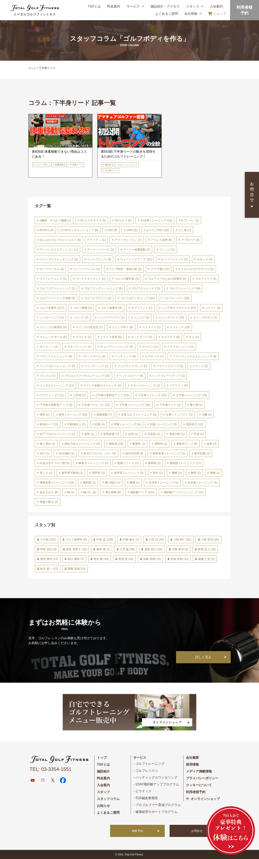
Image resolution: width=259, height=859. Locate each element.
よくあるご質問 (166, 13)
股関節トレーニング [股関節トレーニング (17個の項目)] (185, 463)
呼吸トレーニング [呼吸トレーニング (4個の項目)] (127, 424)
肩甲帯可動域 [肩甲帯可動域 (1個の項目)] (72, 472)
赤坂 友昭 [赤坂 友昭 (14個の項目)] (180, 559)
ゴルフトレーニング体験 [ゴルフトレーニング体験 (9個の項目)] (57, 298)
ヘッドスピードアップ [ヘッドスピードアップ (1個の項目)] (168, 375)
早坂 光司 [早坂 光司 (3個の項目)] (48, 549)
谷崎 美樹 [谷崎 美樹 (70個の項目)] (152, 559)
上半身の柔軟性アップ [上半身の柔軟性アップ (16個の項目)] (112, 395)
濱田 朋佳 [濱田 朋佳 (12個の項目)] (49, 559)
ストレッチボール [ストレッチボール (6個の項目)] (53, 337)
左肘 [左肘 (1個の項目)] (133, 434)
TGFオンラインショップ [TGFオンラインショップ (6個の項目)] (80, 230)
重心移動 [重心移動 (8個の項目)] (113, 492)
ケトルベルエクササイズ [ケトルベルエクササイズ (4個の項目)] (196, 269)
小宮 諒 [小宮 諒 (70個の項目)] (156, 539)
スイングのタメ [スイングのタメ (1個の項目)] (205, 317)
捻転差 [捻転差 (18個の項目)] (116, 443)
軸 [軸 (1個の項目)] (70, 492)
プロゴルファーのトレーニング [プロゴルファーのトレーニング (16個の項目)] (87, 375)
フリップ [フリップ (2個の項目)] (200, 366)
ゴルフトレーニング (127, 164)
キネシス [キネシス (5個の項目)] (204, 259)
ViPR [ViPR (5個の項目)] (131, 230)
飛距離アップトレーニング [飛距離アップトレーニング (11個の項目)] (184, 492)
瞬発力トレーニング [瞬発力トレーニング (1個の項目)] (93, 463)
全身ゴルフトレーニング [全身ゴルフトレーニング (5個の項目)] (138, 414)
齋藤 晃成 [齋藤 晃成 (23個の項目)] (77, 568)
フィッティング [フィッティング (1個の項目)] (96, 366)
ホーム (32, 68)
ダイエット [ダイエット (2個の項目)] (49, 346)
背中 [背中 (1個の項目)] (158, 472)
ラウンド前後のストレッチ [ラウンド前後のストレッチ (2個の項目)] (102, 385)
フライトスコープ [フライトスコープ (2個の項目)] (169, 366)
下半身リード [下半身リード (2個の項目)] (170, 404)
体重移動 (59, 164)
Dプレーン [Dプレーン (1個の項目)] (190, 220)
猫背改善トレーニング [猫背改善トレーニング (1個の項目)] (169, 453)
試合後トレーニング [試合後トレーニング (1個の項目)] (202, 482)
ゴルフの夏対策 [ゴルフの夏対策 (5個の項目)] (127, 278)
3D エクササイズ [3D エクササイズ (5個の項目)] (93, 220)
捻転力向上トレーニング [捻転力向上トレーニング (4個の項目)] (82, 443)
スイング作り (42, 164)
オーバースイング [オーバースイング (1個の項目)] (174, 259)
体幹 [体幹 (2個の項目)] (45, 414)
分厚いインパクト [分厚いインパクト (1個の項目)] (179, 414)
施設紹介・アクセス (165, 6)
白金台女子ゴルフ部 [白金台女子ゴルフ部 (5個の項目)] (54, 463)
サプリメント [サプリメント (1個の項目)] (141, 307)
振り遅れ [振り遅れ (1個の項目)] (47, 443)
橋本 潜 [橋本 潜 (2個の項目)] (103, 549)
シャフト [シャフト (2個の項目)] (212, 307)
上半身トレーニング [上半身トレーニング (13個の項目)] (191, 395)
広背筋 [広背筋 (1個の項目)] (153, 434)
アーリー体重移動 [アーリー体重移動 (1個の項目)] (136, 249)
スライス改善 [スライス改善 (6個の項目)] (111, 337)
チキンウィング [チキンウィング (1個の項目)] (79, 346)
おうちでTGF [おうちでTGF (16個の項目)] (157, 230)
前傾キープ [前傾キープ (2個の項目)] (49, 424)
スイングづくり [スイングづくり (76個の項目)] (171, 317)
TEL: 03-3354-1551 (50, 769)
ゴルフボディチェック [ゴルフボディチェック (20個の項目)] (137, 298)
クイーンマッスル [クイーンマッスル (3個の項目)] (86, 269)
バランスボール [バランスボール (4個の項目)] (93, 356)
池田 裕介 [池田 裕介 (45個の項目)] (153, 549)
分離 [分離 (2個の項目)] (207, 414)
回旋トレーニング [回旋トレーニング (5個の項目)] (163, 424)
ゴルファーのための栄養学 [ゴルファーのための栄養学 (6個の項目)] (167, 278)
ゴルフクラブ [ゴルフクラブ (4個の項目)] (206, 278)
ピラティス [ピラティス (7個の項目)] (154, 356)
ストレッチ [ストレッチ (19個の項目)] (180, 327)
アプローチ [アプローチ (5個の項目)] (190, 239)
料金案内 (113, 6)
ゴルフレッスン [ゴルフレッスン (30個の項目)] (176, 298)
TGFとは (94, 6)
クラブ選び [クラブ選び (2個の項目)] (160, 269)
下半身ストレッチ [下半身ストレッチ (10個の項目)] (95, 404)
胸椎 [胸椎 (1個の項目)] (177, 472)
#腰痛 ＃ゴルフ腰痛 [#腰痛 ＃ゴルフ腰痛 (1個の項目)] (55, 220)
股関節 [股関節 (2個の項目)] (154, 463)
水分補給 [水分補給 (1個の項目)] (66, 453)
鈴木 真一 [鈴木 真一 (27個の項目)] (49, 568)
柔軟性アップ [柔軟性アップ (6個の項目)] (186, 443)
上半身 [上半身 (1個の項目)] (79, 395)
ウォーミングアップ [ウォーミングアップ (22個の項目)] (136, 259)
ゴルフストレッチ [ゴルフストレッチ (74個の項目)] (146, 288)
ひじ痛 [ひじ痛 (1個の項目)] (184, 230)
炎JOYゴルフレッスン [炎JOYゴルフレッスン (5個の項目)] (99, 453)
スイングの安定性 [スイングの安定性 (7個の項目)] (89, 327)
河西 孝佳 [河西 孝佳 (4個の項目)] (180, 549)
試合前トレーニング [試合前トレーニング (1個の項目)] (163, 482)
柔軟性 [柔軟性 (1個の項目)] (160, 443)
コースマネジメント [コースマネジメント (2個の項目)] (90, 278)
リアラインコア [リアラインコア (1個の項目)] (52, 395)
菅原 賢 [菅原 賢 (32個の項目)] (126, 559)
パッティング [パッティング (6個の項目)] (125, 356)
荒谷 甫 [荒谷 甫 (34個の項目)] (101, 559)
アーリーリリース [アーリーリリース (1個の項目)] (100, 249)
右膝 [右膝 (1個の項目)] (100, 424)
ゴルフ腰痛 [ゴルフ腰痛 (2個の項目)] (82, 307)
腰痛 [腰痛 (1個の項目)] (215, 472)
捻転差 (108, 164)
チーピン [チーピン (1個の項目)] (150, 346)
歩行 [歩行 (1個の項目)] (45, 453)
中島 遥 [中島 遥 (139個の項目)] (104, 539)
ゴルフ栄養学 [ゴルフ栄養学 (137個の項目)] (52, 307)
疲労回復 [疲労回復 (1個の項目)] (202, 453)
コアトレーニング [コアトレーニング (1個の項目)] (53, 278)
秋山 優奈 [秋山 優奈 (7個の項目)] (76, 559)
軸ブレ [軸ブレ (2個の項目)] (89, 492)
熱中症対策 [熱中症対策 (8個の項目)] (134, 453)
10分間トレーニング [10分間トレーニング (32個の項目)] (156, 220)
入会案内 (216, 6)
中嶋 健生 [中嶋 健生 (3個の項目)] (131, 539)
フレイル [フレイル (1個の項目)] (47, 375)
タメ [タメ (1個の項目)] (194, 337)
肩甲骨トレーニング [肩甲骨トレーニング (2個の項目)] (129, 472)
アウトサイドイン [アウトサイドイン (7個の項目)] (128, 239)
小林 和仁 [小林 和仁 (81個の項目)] (182, 539)
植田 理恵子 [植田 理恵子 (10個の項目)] (76, 549)
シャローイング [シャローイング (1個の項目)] (52, 317)
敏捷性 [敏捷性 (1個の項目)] (138, 443)
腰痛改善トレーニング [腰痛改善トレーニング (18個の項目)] (57, 482)
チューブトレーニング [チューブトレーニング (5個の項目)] (116, 346)
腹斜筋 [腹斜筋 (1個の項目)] (89, 482)
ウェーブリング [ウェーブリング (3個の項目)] (99, 259)
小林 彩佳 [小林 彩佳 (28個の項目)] (210, 539)
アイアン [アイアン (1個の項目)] (97, 239)
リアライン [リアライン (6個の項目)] (178, 385)
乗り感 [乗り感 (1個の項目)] (196, 404)
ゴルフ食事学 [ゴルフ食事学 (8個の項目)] (111, 307)
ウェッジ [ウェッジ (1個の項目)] (167, 249)
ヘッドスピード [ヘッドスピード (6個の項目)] (131, 375)
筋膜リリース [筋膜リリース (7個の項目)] (128, 463)
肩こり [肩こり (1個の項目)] (46, 472)
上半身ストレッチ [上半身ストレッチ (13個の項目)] (152, 395)
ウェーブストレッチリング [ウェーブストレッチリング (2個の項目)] (59, 259)
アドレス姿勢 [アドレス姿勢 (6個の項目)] (161, 239)
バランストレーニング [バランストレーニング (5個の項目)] (56, 356)
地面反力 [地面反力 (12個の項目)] (194, 424)
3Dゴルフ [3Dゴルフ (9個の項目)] (123, 220)
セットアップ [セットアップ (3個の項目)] (141, 337)
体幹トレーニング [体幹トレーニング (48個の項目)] (73, 414)
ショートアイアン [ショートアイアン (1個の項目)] (111, 317)
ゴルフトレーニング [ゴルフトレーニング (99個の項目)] (185, 288)
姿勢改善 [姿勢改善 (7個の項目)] (111, 434)
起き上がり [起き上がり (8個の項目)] (49, 492)
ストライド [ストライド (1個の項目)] (151, 327)
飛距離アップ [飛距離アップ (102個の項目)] (142, 492)
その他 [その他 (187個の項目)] (48, 539)
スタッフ (194, 6)
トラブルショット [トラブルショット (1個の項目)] (180, 346)
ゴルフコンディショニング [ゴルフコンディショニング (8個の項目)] (103, 288)
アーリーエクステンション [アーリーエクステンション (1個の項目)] (59, 249)
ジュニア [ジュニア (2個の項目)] (141, 317)
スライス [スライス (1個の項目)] (83, 337)
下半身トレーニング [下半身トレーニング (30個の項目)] (134, 404)
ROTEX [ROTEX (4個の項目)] (47, 230)
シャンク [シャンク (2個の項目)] (80, 317)
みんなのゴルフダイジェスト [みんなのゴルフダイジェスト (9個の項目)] (60, 239)
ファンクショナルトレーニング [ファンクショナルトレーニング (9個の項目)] (195, 356)
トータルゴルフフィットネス (35, 14)
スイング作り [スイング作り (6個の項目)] (122, 327)
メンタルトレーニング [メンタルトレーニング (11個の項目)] (57, 385)
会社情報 (193, 14)
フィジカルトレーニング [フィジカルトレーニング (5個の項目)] (57, 366)
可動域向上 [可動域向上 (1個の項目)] (76, 424)
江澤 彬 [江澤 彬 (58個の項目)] (127, 549)
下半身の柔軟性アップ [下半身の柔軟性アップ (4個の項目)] (56, 404)
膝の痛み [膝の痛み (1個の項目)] (112, 482)
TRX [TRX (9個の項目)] (112, 230)
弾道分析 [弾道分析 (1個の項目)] (177, 434)
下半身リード (76, 164)
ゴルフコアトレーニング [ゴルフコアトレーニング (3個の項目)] (57, 288)
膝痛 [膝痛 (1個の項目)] (134, 482)
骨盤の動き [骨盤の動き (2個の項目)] (49, 502)
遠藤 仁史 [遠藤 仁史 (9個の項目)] (206, 559)
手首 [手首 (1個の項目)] (199, 434)
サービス (135, 6)
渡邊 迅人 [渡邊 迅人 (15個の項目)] (207, 549)
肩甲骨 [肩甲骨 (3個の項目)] (98, 472)
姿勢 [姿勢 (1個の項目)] (89, 434)
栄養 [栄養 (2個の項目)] (212, 443)
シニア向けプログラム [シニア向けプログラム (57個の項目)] (178, 307)
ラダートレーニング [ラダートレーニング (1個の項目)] (145, 385)
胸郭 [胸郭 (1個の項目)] (196, 472)
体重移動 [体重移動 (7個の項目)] (104, 414)
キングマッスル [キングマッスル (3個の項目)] (52, 269)
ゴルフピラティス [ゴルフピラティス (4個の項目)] (97, 298)
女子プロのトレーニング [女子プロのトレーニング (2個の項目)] (57, 434)
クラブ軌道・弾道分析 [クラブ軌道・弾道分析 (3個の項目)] (125, 269)
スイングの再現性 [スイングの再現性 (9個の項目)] (53, 327)
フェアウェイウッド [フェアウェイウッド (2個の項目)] (132, 366)
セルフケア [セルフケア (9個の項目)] (170, 337)
